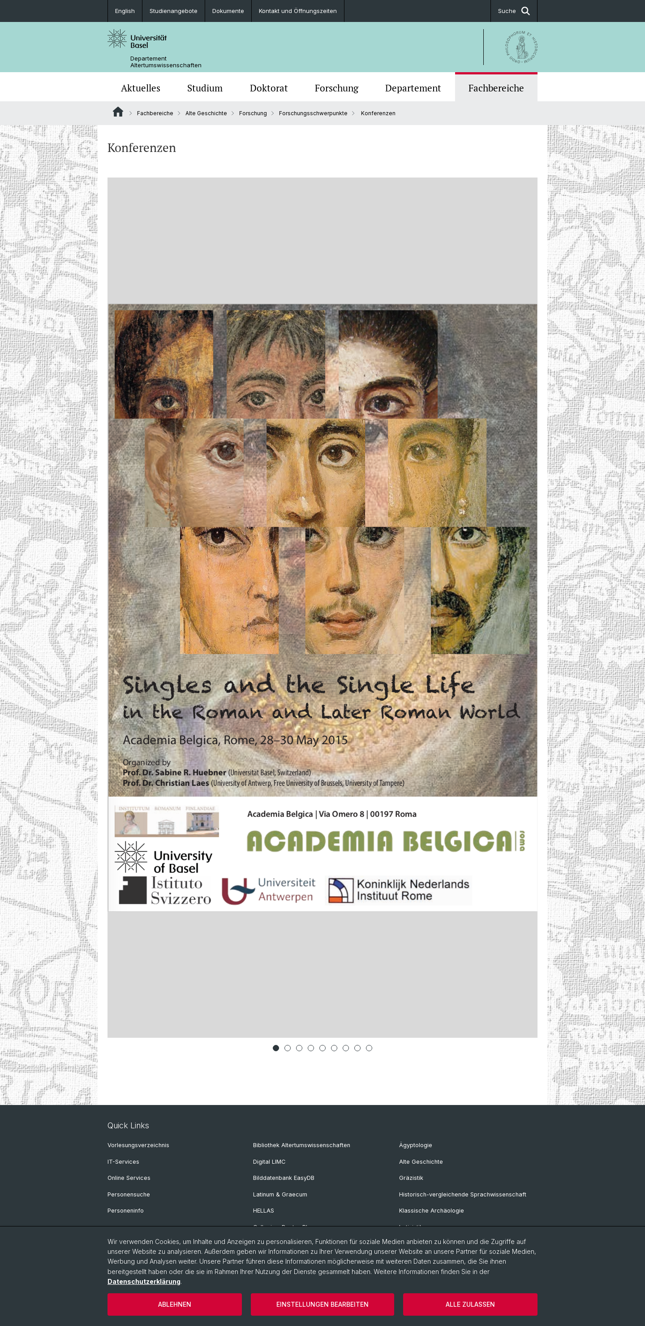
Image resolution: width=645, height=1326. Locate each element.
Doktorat (269, 88)
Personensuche (129, 1194)
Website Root (118, 112)
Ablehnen (174, 1304)
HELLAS (263, 1210)
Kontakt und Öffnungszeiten (298, 10)
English (125, 10)
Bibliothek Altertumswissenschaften (301, 1145)
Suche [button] (514, 11)
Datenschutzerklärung (144, 1281)
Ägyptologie (415, 1145)
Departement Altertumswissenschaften (166, 62)
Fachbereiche (496, 88)
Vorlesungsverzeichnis (138, 1145)
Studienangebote (174, 10)
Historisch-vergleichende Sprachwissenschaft (462, 1194)
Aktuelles (140, 88)
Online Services (129, 1177)
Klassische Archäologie (431, 1210)
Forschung (336, 88)
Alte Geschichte (206, 113)
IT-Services (123, 1161)
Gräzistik (411, 1177)
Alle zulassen (470, 1304)
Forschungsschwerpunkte (313, 113)
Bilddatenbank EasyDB (283, 1177)
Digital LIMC (269, 1161)
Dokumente (228, 10)
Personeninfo (126, 1210)
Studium (205, 88)
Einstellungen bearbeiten (322, 1304)
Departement (413, 88)
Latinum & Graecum (280, 1194)
